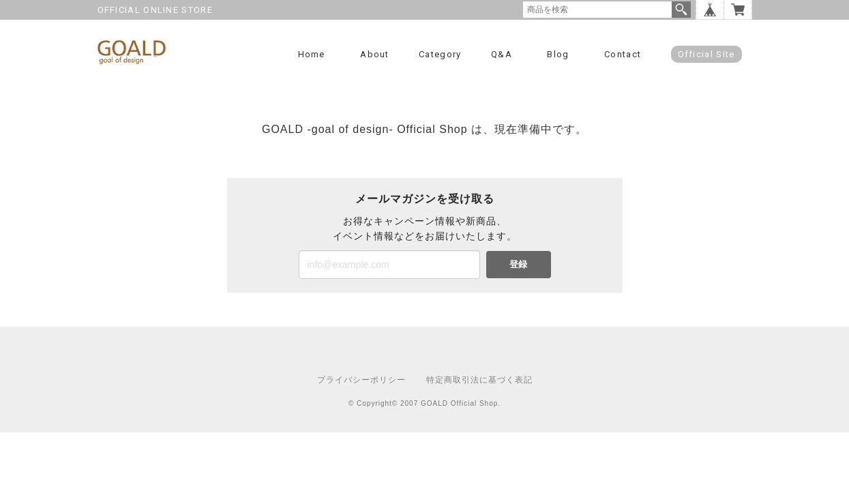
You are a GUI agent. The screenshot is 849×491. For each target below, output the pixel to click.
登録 (518, 264)
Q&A (501, 54)
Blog (558, 54)
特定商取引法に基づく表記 (479, 380)
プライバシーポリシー (361, 380)
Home (311, 54)
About (374, 54)
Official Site (706, 54)
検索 (681, 9)
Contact (622, 54)
